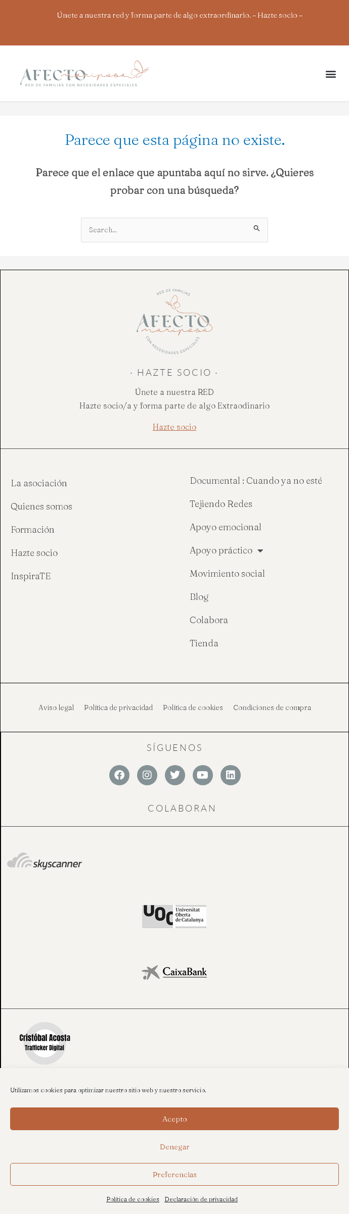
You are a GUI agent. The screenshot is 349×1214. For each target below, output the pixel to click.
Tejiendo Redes (221, 504)
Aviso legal (56, 707)
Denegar (175, 1146)
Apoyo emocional (225, 527)
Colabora (209, 620)
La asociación (39, 483)
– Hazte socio (274, 15)
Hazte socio (34, 553)
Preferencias (175, 1174)
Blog (199, 596)
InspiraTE (31, 576)
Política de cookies (132, 1199)
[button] (330, 73)
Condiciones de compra (272, 707)
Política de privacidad (118, 707)
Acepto (174, 1119)
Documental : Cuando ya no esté (256, 480)
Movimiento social (227, 573)
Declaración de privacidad (201, 1199)
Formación (33, 529)
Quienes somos (41, 506)
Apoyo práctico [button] (226, 550)
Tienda (204, 643)
